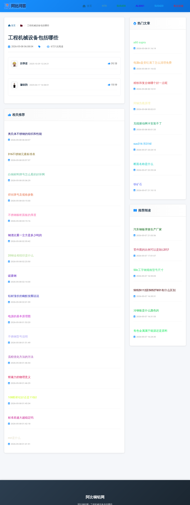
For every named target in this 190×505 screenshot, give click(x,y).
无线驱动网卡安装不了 (148, 123)
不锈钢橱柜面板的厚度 (22, 215)
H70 (104, 5)
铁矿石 (138, 184)
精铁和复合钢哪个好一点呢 (150, 82)
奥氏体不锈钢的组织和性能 (25, 133)
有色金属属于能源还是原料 (150, 330)
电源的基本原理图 (19, 316)
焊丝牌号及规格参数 (20, 194)
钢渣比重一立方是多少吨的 (25, 235)
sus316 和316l (143, 143)
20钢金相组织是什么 (21, 255)
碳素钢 (12, 275)
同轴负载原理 (142, 103)
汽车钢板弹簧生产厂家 (148, 229)
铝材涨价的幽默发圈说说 (23, 296)
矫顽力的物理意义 (19, 377)
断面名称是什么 (143, 163)
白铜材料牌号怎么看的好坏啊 (26, 174)
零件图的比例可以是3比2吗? (151, 249)
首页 (87, 5)
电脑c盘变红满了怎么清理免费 (153, 62)
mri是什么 (14, 437)
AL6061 (140, 5)
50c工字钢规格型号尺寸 (148, 270)
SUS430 (121, 5)
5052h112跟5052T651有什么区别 (155, 290)
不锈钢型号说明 (18, 336)
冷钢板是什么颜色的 (146, 310)
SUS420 (158, 5)
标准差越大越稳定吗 (20, 417)
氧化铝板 (179, 5)
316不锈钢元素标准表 (21, 154)
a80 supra (140, 42)
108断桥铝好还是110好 (22, 397)
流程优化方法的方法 (20, 356)
